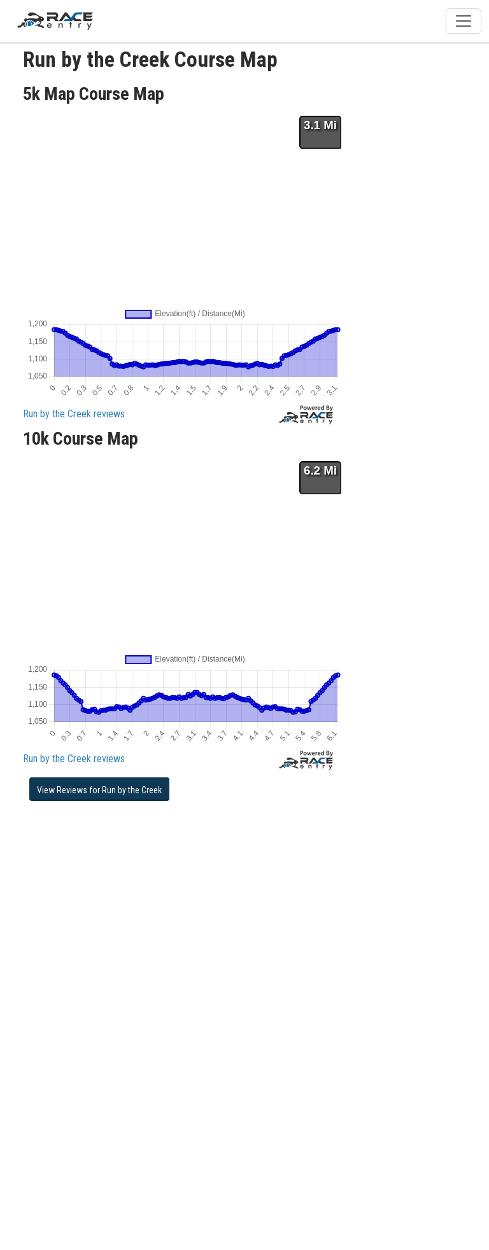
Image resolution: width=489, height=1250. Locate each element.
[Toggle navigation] (463, 21)
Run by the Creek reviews (74, 414)
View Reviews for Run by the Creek (99, 790)
